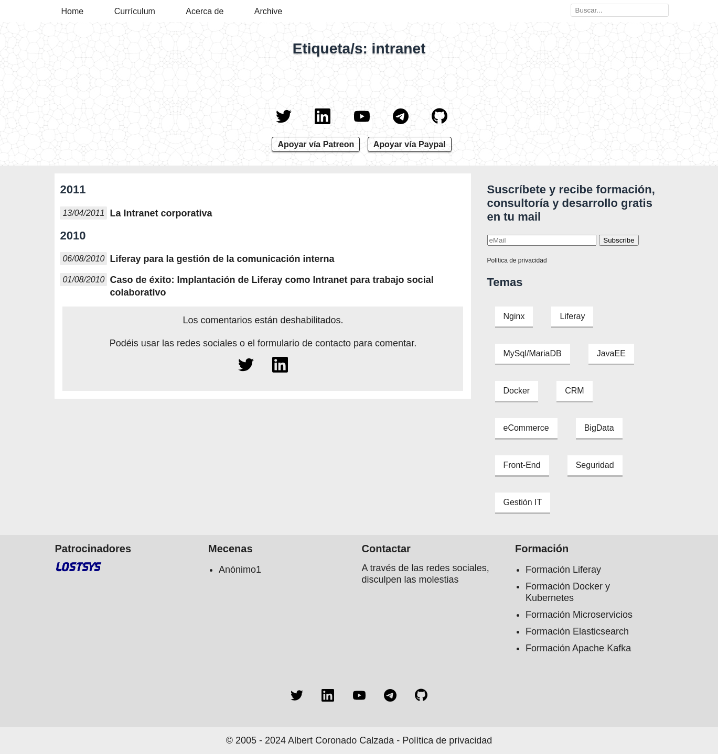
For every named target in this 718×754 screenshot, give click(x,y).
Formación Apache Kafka (578, 648)
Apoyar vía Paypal (409, 144)
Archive (268, 11)
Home (72, 11)
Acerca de (204, 11)
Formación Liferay (563, 569)
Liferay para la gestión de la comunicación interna (222, 259)
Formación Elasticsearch (577, 631)
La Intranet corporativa (161, 213)
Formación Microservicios (579, 614)
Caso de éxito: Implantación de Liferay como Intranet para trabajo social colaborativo (271, 286)
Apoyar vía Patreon (315, 144)
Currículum (134, 11)
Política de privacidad (517, 260)
